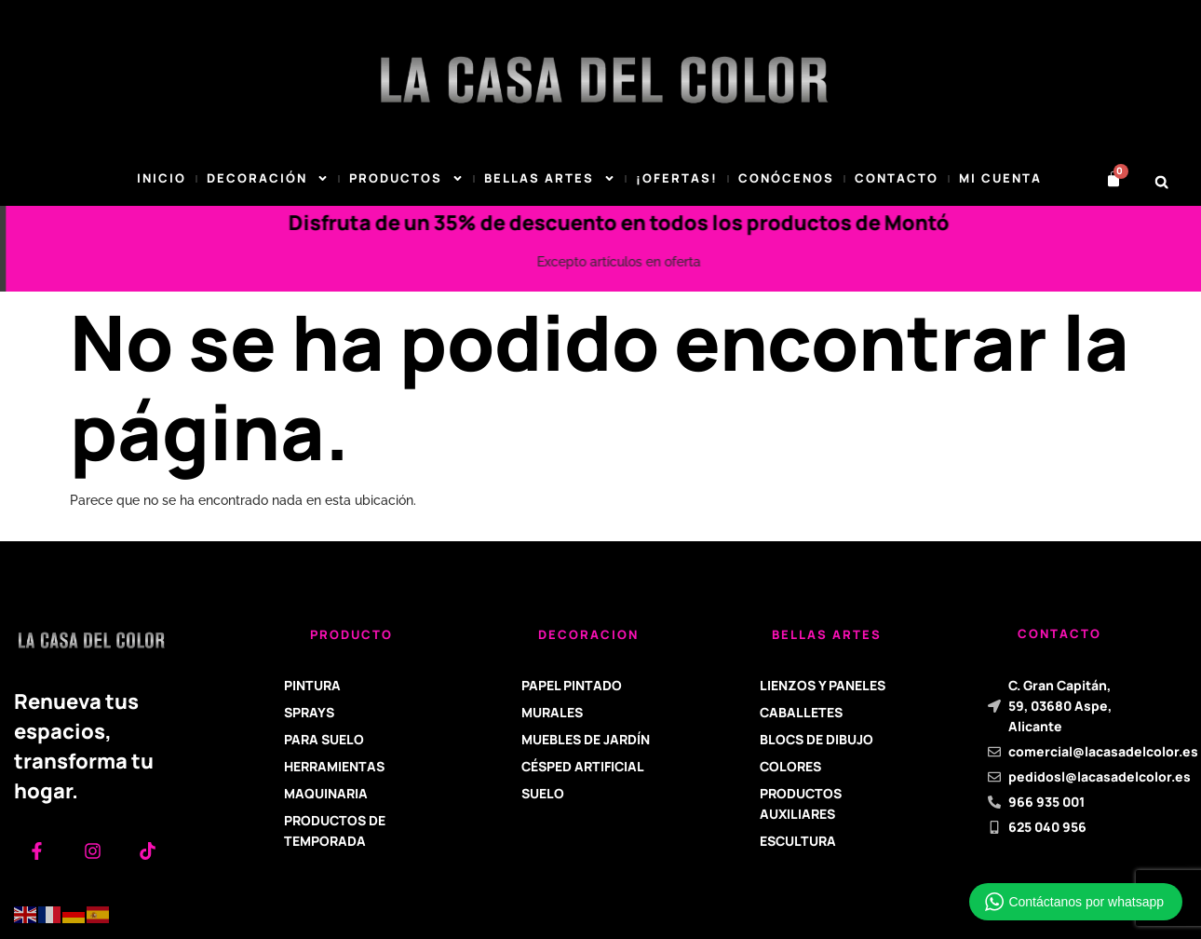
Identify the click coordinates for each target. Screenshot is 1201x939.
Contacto (896, 178)
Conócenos (786, 178)
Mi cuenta (1000, 178)
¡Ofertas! (677, 178)
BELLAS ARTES (549, 179)
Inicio (161, 178)
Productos (406, 179)
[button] (1161, 182)
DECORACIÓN (268, 179)
